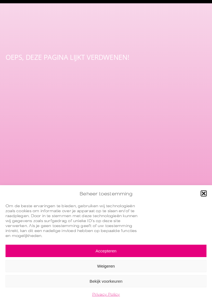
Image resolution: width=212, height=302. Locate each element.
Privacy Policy (106, 294)
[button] (203, 193)
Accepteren (106, 251)
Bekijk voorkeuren (105, 281)
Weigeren (106, 266)
